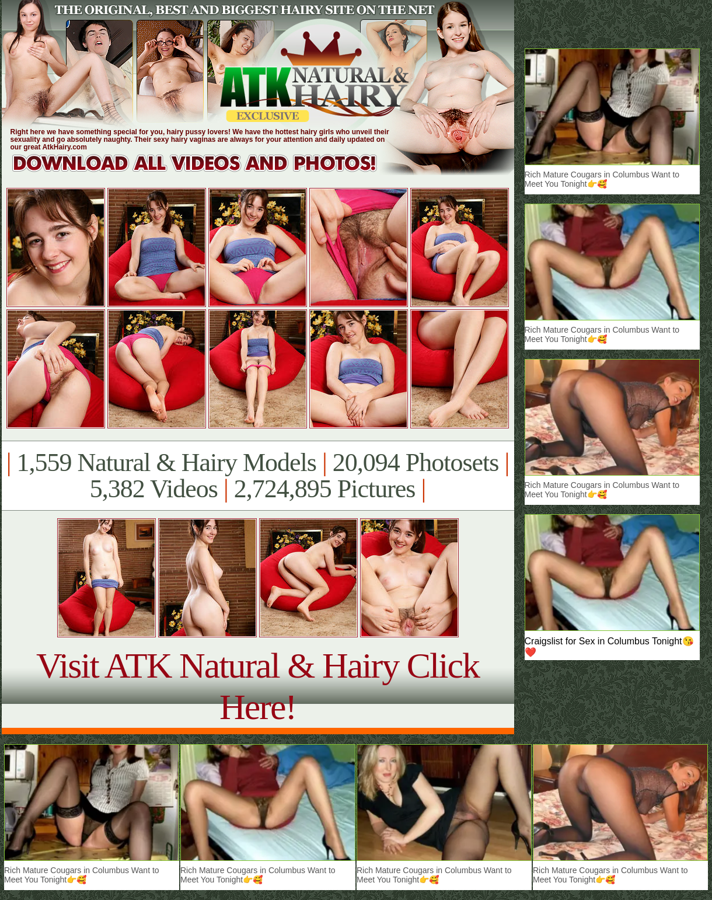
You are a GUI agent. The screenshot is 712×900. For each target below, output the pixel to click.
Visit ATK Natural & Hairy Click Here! (257, 686)
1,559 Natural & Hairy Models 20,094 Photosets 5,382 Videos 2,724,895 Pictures (257, 475)
